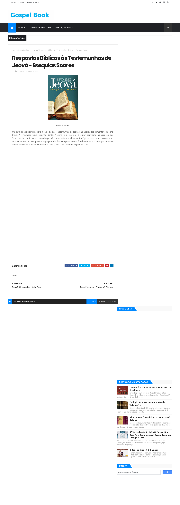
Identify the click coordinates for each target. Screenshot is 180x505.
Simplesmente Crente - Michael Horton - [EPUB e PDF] (151, 477)
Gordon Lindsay (82, 446)
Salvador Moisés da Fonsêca (77, 441)
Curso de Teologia (40, 27)
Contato (21, 2)
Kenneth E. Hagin (72, 417)
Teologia (87, 461)
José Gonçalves (98, 431)
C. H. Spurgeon (90, 402)
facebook (109, 301)
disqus (99, 301)
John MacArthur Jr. (100, 446)
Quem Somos (33, 2)
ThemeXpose (23, 501)
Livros (21, 27)
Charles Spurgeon (100, 441)
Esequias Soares (24, 50)
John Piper (103, 422)
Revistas (77, 402)
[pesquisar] (141, 210)
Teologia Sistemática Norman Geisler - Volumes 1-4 (152, 142)
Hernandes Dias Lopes (74, 422)
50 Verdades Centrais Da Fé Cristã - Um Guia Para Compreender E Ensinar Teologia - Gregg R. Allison (153, 173)
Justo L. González (72, 461)
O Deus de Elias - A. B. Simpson (148, 188)
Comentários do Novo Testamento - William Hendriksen (151, 127)
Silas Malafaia (88, 426)
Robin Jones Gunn (89, 407)
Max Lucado (105, 407)
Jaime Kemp (88, 456)
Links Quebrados (65, 27)
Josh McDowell (101, 412)
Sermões (69, 451)
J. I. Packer (87, 412)
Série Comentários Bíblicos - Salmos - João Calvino (152, 156)
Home (14, 50)
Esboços (68, 446)
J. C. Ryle (91, 422)
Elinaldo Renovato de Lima (76, 431)
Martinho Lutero (104, 451)
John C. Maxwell (104, 456)
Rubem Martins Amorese (75, 436)
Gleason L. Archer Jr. (84, 451)
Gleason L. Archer (72, 456)
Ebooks (103, 402)
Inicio (13, 2)
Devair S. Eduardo (72, 412)
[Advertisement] (121, 14)
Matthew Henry (71, 426)
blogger (90, 301)
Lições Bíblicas (71, 407)
